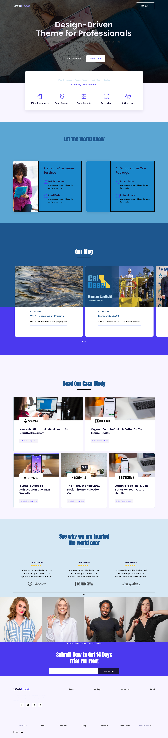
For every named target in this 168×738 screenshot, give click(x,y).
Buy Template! (74, 58)
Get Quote (145, 5)
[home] (21, 6)
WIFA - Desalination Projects (47, 315)
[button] (62, 6)
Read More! (95, 58)
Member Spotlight (108, 315)
